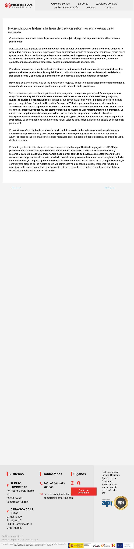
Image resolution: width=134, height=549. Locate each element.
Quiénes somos (60, 3)
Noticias (91, 7)
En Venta (83, 3)
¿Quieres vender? (106, 3)
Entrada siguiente (110, 188)
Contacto (109, 7)
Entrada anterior (16, 188)
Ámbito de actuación (66, 7)
